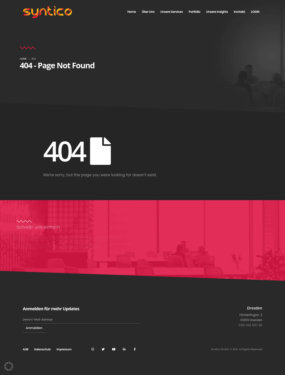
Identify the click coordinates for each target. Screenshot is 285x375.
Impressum (63, 349)
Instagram (92, 349)
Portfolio (194, 12)
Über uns (148, 12)
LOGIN (255, 12)
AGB (25, 349)
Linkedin (124, 349)
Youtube (113, 349)
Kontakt (239, 12)
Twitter (103, 349)
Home (131, 12)
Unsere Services (171, 12)
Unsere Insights (217, 12)
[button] (8, 366)
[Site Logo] (47, 12)
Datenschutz (42, 349)
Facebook (134, 349)
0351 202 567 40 (250, 325)
